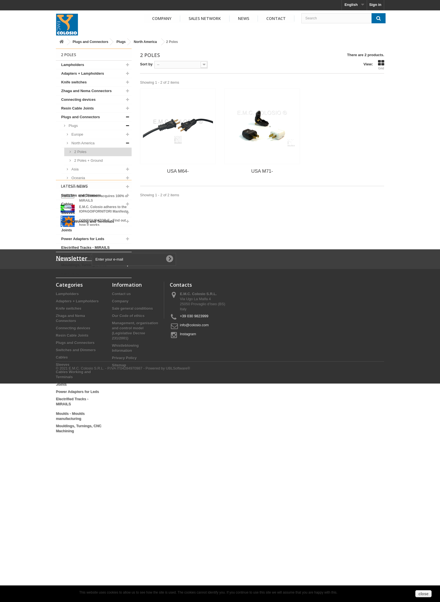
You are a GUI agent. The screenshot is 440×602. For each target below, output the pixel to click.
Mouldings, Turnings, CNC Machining (84, 269)
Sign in (375, 5)
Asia (74, 169)
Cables (67, 204)
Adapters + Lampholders (82, 73)
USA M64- (178, 171)
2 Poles (79, 152)
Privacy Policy (124, 493)
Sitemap (119, 501)
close (423, 594)
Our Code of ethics (128, 451)
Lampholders (72, 65)
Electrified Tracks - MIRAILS (85, 247)
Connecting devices (78, 99)
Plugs (121, 42)
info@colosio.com (194, 461)
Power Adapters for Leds (82, 239)
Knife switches (74, 82)
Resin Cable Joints (77, 108)
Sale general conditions (132, 444)
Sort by (146, 64)
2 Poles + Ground (88, 160)
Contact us (121, 429)
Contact (276, 18)
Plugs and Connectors (90, 42)
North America (145, 42)
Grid (381, 65)
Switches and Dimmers (81, 195)
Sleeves (68, 213)
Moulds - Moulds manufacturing (88, 256)
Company (161, 18)
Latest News (74, 292)
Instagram (188, 470)
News (243, 18)
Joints (66, 230)
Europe (76, 134)
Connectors (77, 186)
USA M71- (262, 171)
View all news (94, 358)
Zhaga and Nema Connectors (86, 91)
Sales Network (205, 18)
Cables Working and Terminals (87, 221)
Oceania (77, 178)
